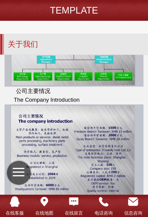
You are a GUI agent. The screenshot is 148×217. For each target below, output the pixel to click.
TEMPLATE (74, 10)
